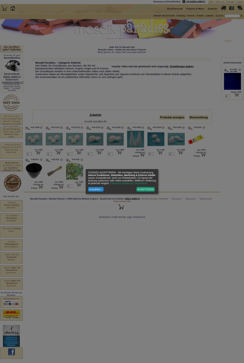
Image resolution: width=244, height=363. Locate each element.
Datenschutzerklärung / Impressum (128, 183)
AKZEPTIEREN (145, 189)
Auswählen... (96, 189)
